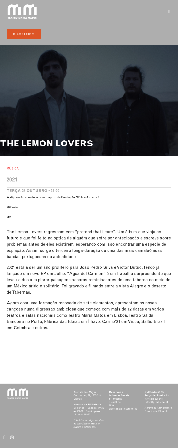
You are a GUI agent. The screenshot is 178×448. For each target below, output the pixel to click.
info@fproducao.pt (156, 402)
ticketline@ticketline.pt (123, 408)
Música (13, 168)
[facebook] (4, 437)
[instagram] (12, 437)
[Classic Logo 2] (22, 5)
